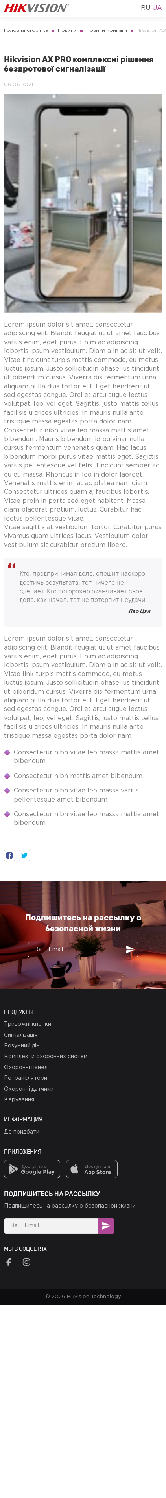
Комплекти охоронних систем (45, 1056)
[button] (9, 855)
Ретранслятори (25, 1078)
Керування (19, 1099)
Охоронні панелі (26, 1067)
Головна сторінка (26, 30)
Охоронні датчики (28, 1089)
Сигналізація (20, 1035)
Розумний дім (22, 1046)
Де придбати (21, 1132)
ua (157, 8)
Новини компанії (106, 30)
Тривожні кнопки (27, 1024)
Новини (67, 30)
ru (145, 8)
